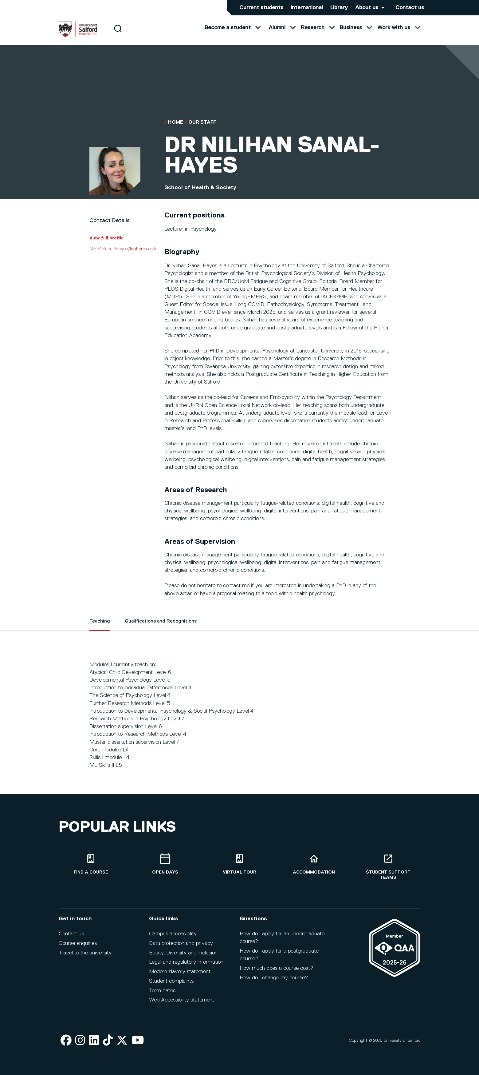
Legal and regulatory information (186, 962)
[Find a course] (91, 864)
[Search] (118, 34)
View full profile (106, 244)
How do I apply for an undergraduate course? (282, 937)
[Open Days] (165, 864)
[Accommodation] (314, 864)
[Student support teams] (388, 866)
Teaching (99, 627)
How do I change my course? (274, 978)
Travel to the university (85, 953)
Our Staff (202, 128)
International (307, 7)
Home (175, 128)
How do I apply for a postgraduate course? (279, 955)
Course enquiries (78, 943)
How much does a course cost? (276, 968)
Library (339, 7)
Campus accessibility (173, 934)
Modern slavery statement (179, 971)
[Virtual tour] (239, 864)
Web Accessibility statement (181, 1000)
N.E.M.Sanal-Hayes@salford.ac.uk (123, 255)
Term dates (162, 990)
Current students (261, 7)
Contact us (409, 7)
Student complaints (171, 981)
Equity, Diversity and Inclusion (183, 953)
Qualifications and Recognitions (161, 627)
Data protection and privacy (181, 943)
